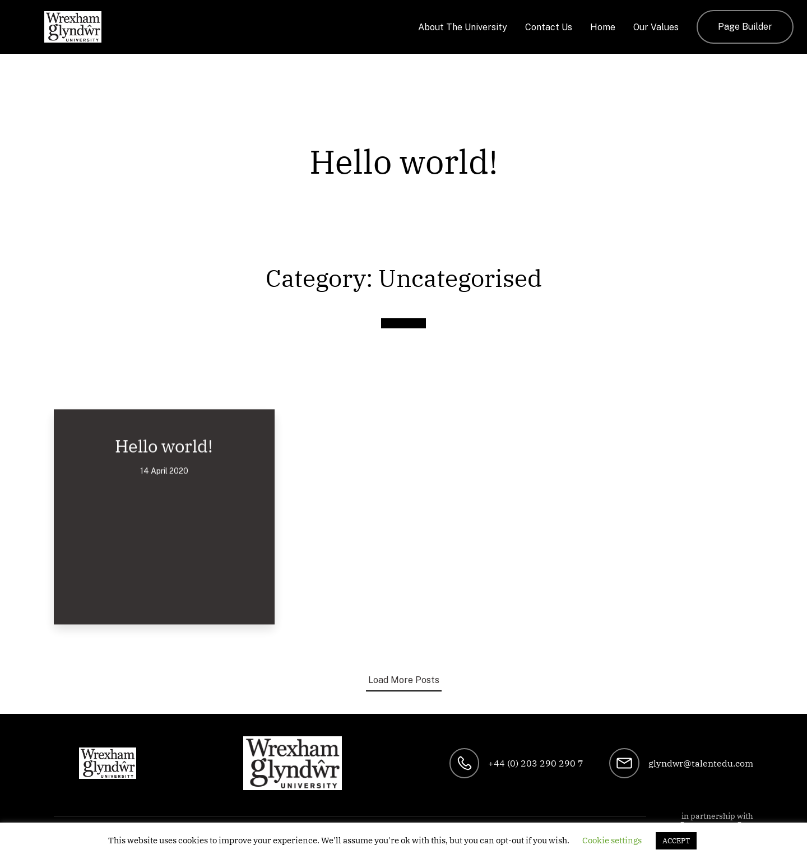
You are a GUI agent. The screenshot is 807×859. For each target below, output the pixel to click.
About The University (462, 27)
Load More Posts (403, 680)
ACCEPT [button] (676, 841)
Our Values (656, 27)
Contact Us (548, 27)
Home (602, 27)
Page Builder (745, 26)
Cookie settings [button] (612, 840)
